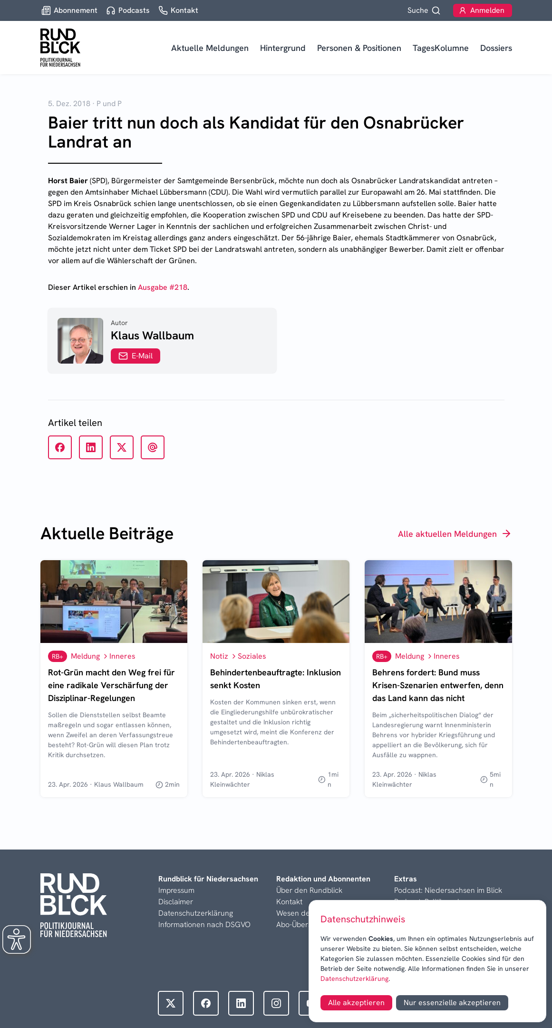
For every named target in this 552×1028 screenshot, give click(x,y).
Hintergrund (283, 47)
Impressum (176, 890)
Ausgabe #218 (162, 287)
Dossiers (496, 47)
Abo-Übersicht (299, 924)
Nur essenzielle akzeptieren (452, 1003)
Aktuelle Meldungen (210, 47)
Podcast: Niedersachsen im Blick (448, 890)
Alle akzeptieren (356, 1003)
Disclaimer (175, 902)
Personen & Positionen (359, 47)
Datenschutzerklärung (354, 978)
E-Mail (135, 356)
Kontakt (289, 902)
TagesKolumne (441, 47)
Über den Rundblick (309, 890)
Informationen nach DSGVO (204, 924)
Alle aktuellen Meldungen (455, 533)
